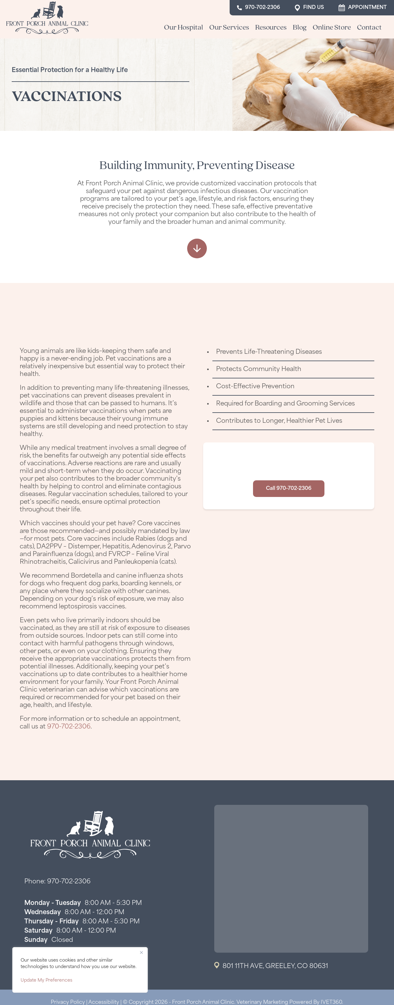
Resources (271, 27)
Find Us (309, 8)
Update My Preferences (46, 980)
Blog (300, 27)
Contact (369, 27)
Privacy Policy (68, 1002)
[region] (80, 970)
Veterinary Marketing (262, 1002)
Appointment (363, 7)
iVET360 (331, 1002)
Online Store (332, 27)
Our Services (229, 27)
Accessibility (103, 1002)
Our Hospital (183, 27)
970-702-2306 (258, 7)
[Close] (141, 952)
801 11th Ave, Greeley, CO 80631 (275, 966)
